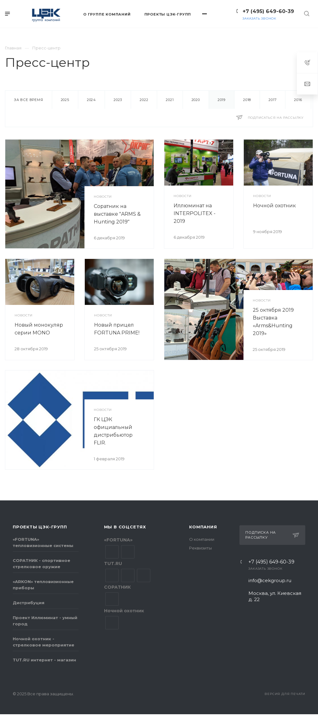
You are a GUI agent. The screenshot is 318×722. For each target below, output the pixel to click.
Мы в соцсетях (125, 526)
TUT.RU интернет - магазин (44, 659)
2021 (170, 100)
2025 (65, 100)
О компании (201, 539)
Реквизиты (200, 547)
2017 (272, 100)
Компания (203, 526)
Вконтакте (112, 552)
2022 (144, 100)
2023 (118, 100)
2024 (91, 100)
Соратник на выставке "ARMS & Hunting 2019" (117, 214)
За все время (28, 100)
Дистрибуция (28, 602)
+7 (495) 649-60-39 (268, 11)
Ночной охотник (274, 206)
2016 (298, 100)
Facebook (127, 575)
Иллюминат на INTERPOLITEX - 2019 (195, 213)
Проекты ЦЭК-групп (40, 526)
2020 (196, 100)
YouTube (127, 552)
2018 (247, 100)
